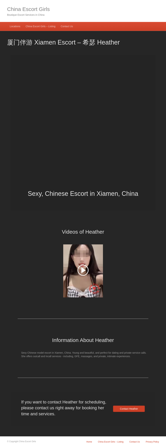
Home (89, 442)
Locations (15, 26)
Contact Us (67, 26)
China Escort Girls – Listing (40, 26)
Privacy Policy (152, 442)
